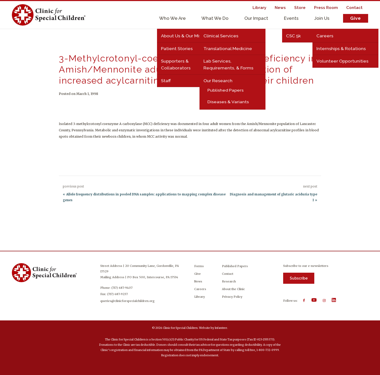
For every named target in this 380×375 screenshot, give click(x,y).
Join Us (321, 18)
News (198, 281)
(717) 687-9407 (122, 288)
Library (199, 297)
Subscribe (299, 278)
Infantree (221, 328)
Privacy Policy (232, 297)
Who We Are (172, 18)
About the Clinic (233, 289)
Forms (199, 266)
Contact (227, 274)
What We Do (215, 18)
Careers (200, 289)
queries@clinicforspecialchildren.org (128, 301)
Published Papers (235, 266)
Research (229, 281)
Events (291, 18)
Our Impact (256, 18)
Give (355, 18)
